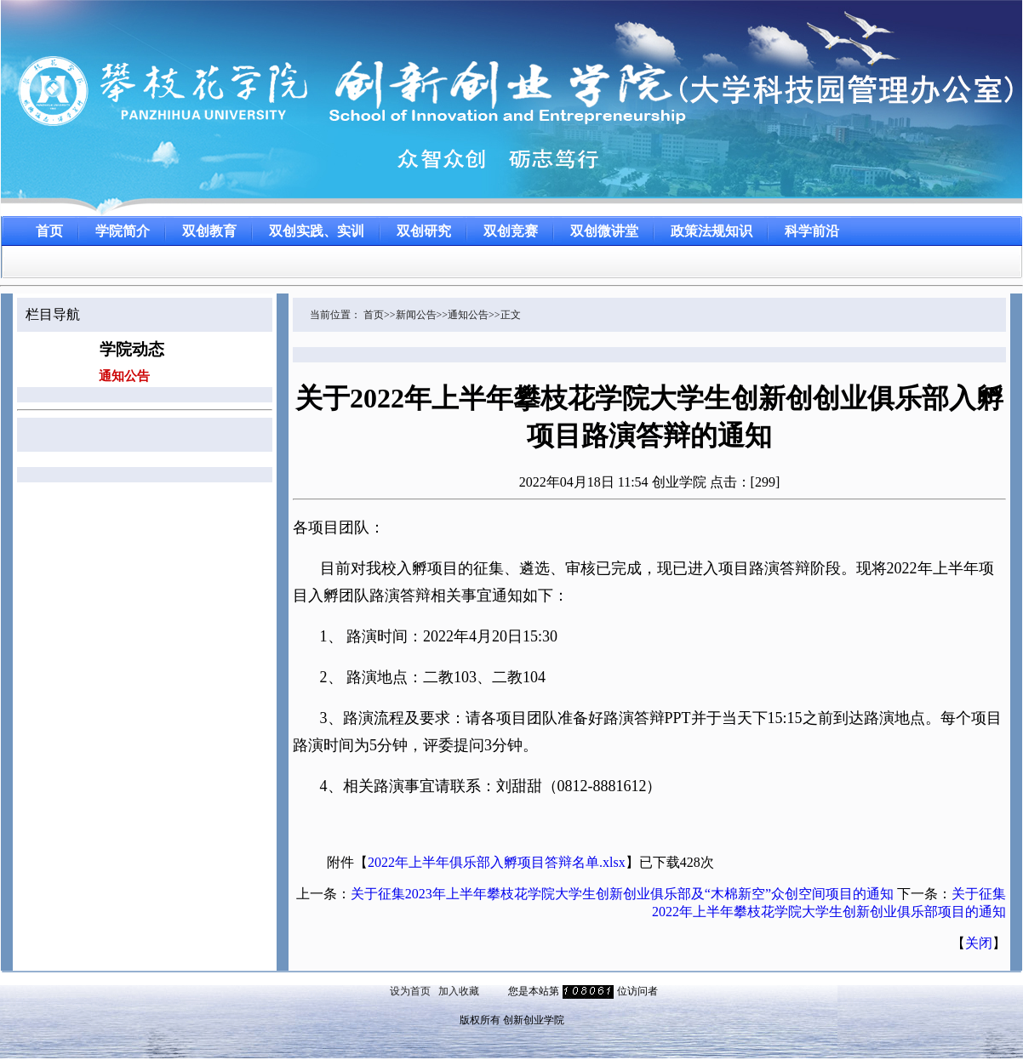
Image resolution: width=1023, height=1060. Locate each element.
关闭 (978, 943)
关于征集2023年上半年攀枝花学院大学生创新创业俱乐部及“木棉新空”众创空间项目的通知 (622, 893)
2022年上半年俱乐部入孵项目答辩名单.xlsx (497, 862)
